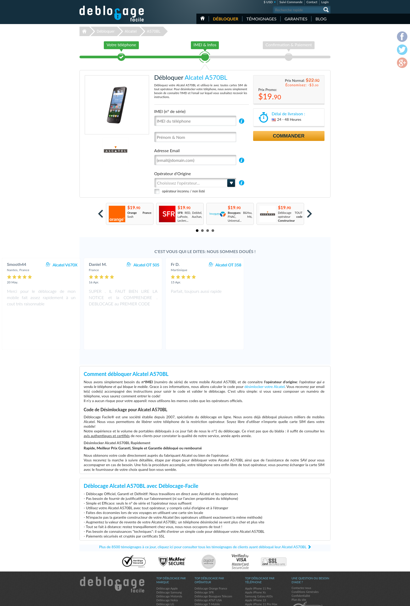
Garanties (295, 18)
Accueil (202, 18)
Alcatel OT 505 (228, 264)
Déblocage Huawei (168, 576)
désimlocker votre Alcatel (264, 350)
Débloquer (225, 18)
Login (325, 2)
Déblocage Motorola (169, 560)
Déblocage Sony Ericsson (172, 579)
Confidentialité (301, 559)
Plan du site (299, 563)
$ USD (268, 2)
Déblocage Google (168, 572)
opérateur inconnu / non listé (183, 191)
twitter (316, 600)
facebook (306, 600)
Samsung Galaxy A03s (259, 560)
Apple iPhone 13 (255, 564)
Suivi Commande (291, 2)
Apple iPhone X (254, 572)
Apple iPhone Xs (255, 556)
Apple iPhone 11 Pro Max (261, 568)
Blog (321, 18)
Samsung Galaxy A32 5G (260, 576)
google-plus (327, 600)
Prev (100, 214)
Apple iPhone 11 (255, 579)
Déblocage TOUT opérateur (290, 216)
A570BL (154, 31)
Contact (311, 2)
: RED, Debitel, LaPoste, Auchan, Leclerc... (190, 216)
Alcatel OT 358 (310, 264)
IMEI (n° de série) (170, 111)
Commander (289, 136)
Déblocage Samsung (169, 556)
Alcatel (131, 31)
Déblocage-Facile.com (112, 548)
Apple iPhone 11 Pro (258, 552)
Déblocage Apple (167, 552)
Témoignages (261, 18)
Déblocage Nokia (167, 564)
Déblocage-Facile (111, 13)
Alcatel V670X (147, 264)
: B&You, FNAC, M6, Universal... (240, 216)
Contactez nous (301, 551)
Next (309, 214)
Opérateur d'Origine (172, 173)
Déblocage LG (165, 568)
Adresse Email (167, 150)
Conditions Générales (305, 555)
